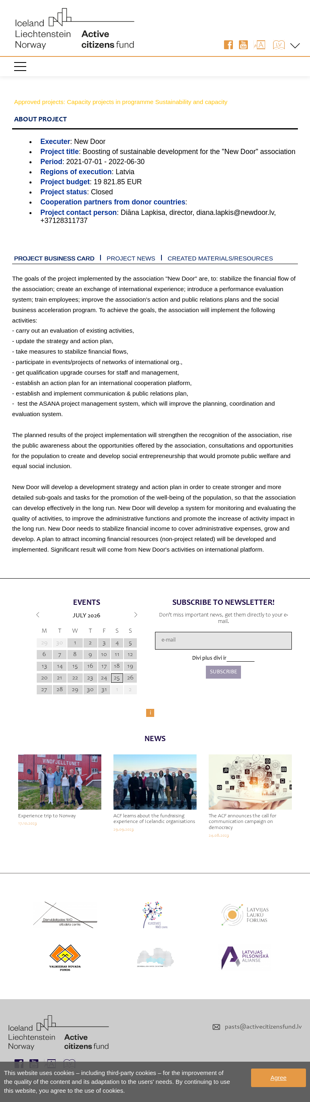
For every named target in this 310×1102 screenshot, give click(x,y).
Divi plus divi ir (209, 658)
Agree (278, 1077)
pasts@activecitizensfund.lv (263, 1027)
